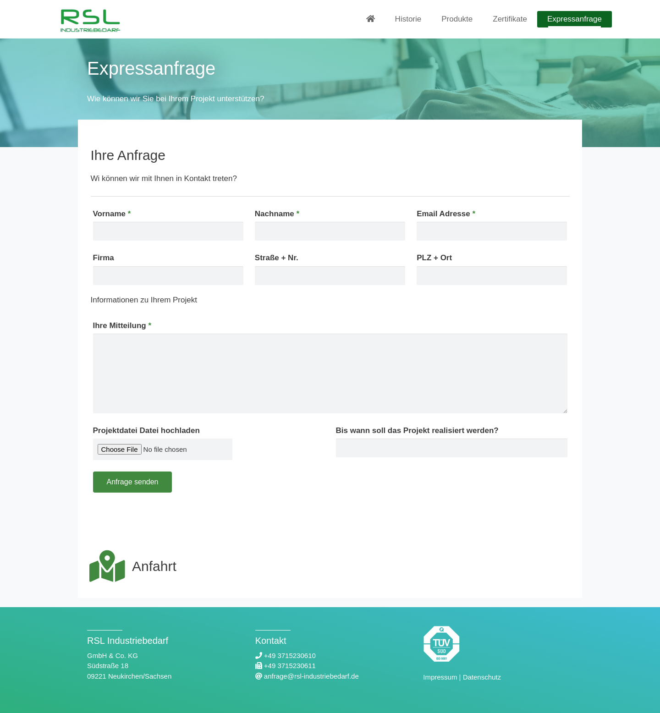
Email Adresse (446, 213)
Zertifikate (510, 19)
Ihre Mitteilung (122, 325)
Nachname (277, 213)
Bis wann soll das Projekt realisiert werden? (417, 430)
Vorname (112, 213)
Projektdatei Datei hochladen (146, 430)
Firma (103, 257)
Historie (408, 19)
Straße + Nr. (276, 257)
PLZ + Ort (434, 257)
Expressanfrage (574, 19)
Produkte (457, 19)
